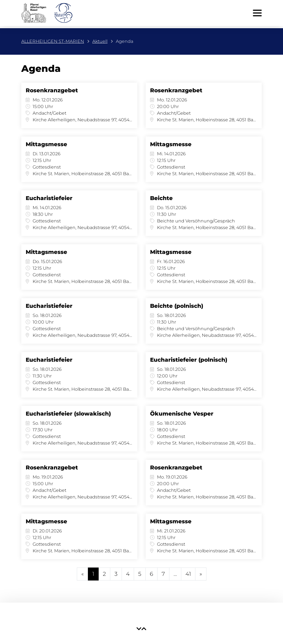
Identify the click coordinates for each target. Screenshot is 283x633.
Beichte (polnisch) (176, 306)
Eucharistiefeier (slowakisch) (68, 413)
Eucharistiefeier (49, 198)
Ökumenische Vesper (181, 413)
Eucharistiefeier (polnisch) (188, 359)
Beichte (161, 198)
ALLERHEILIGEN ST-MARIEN (52, 41)
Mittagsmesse (46, 144)
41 (188, 574)
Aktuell (100, 41)
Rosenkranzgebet (52, 90)
